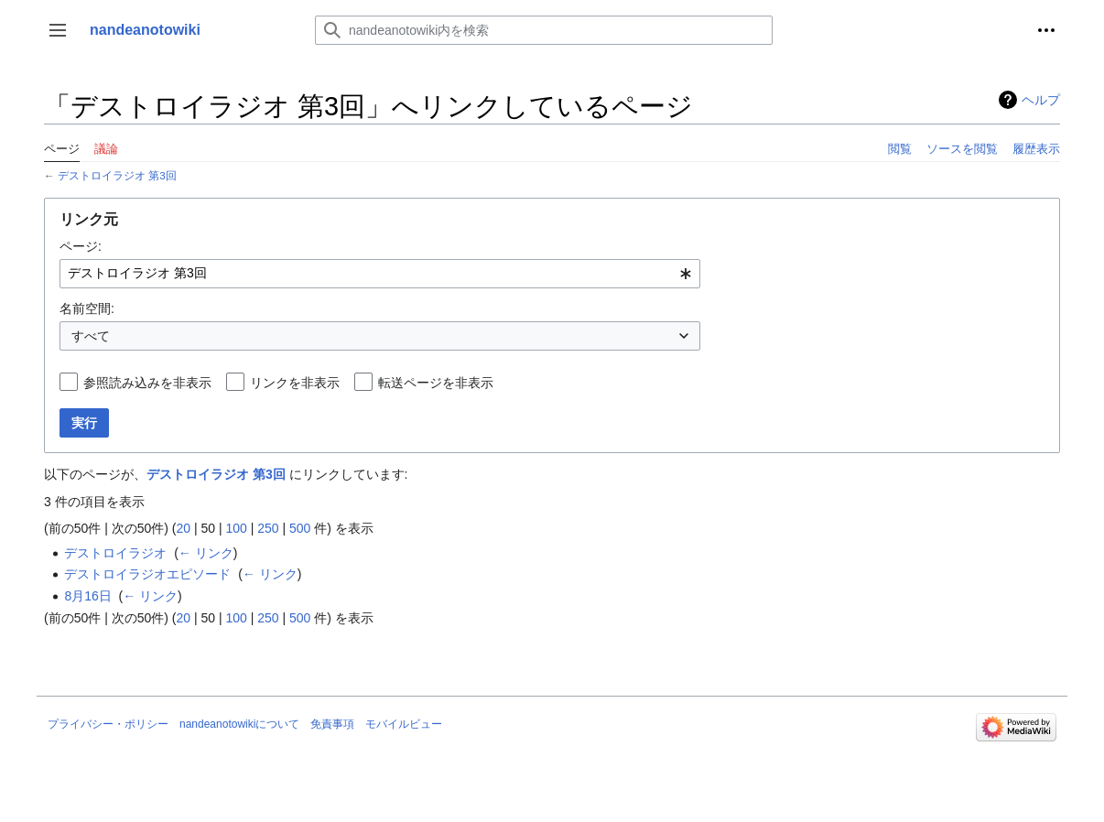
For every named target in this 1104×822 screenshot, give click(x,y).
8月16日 (87, 596)
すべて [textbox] (90, 336)
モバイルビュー (403, 724)
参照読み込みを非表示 (147, 382)
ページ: (81, 246)
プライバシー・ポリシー (108, 724)
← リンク (206, 553)
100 (235, 528)
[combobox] (380, 273)
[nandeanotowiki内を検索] (544, 30)
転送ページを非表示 (435, 382)
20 (183, 528)
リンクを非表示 (295, 382)
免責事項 (332, 724)
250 (267, 528)
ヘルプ (1041, 99)
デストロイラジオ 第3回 (117, 175)
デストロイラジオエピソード (147, 574)
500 (299, 528)
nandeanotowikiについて (239, 724)
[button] (58, 30)
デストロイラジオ (115, 553)
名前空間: (87, 308)
